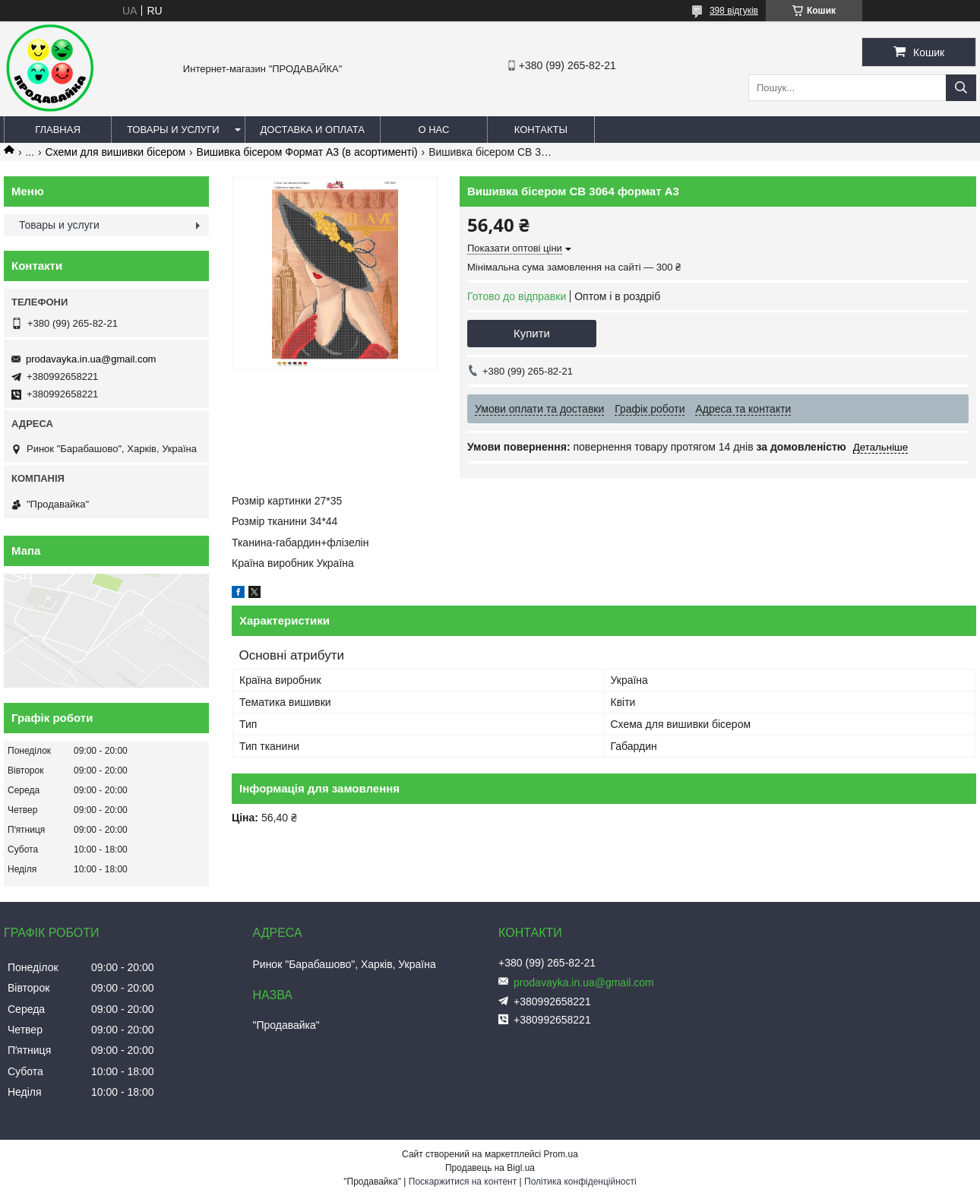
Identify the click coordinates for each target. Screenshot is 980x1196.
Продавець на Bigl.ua (490, 1168)
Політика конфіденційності (580, 1181)
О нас (433, 129)
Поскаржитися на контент (463, 1181)
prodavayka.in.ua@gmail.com (91, 359)
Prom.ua (561, 1154)
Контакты (540, 129)
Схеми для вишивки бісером (116, 152)
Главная (58, 129)
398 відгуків (734, 10)
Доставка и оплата (313, 129)
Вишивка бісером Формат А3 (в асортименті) (307, 152)
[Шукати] (961, 87)
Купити (532, 333)
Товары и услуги (173, 129)
